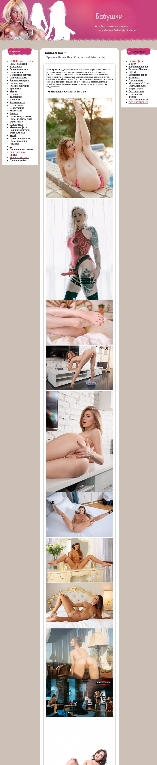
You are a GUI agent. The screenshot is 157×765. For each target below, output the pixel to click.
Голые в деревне (54, 52)
